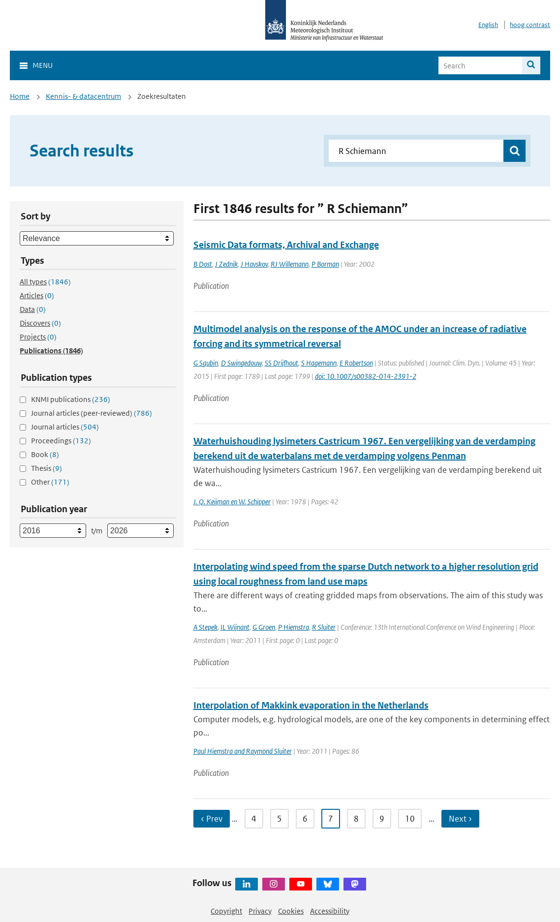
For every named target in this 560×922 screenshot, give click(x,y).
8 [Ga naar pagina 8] (356, 818)
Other (50, 482)
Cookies (291, 911)
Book (45, 454)
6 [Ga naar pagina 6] (305, 818)
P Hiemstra (293, 627)
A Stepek (205, 627)
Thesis (46, 468)
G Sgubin (205, 363)
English (488, 25)
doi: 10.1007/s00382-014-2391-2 (365, 376)
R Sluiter (324, 627)
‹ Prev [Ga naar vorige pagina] (211, 818)
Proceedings (61, 440)
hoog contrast (530, 25)
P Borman (325, 264)
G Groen (263, 627)
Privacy (260, 911)
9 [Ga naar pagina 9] (381, 818)
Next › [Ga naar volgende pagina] (460, 818)
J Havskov (254, 264)
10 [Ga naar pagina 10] (410, 818)
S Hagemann (319, 363)
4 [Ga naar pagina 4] (253, 818)
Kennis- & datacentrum (83, 96)
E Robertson (356, 363)
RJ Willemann (290, 264)
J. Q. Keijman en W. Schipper (232, 501)
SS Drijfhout (281, 363)
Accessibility (329, 911)
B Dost (202, 264)
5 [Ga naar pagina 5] (279, 818)
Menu (42, 65)
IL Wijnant (234, 627)
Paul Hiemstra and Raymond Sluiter (242, 751)
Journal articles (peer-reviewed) (91, 413)
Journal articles (65, 426)
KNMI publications (70, 399)
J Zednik (226, 264)
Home (20, 96)
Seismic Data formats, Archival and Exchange (286, 244)
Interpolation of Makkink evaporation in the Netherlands (311, 705)
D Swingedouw (241, 363)
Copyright (226, 911)
